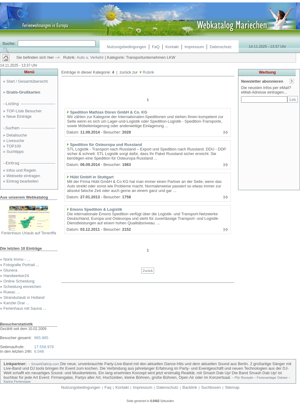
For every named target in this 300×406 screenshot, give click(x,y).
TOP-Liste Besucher (24, 111)
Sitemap (232, 387)
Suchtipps (15, 151)
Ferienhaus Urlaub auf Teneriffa (28, 233)
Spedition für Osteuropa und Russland (106, 144)
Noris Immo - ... (16, 259)
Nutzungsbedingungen (126, 47)
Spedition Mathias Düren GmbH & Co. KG (108, 112)
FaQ (156, 47)
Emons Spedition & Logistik (96, 209)
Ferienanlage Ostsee (272, 377)
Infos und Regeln (21, 170)
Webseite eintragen (23, 175)
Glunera (10, 270)
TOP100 (13, 146)
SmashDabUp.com (45, 364)
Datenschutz (220, 47)
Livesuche (15, 140)
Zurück (148, 270)
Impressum (194, 47)
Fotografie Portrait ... (21, 264)
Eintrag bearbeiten (22, 181)
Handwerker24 (16, 275)
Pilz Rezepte (244, 377)
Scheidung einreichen (22, 286)
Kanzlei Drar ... (16, 303)
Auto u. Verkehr (90, 57)
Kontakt (172, 47)
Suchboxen (211, 387)
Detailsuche (16, 135)
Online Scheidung (18, 281)
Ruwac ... (11, 292)
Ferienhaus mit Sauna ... (24, 308)
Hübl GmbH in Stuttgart (92, 177)
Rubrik (148, 72)
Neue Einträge (18, 116)
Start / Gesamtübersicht (27, 81)
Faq (108, 387)
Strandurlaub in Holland (23, 297)
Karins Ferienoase (17, 381)
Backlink (189, 387)
